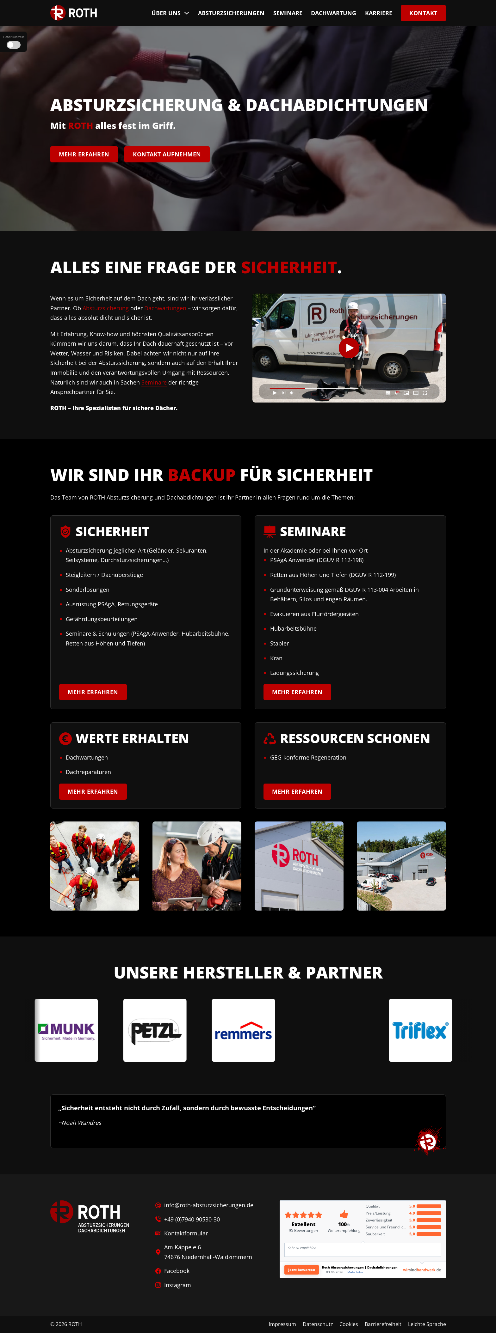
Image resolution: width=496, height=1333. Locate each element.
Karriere (378, 13)
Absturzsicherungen (231, 13)
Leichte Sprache (427, 1324)
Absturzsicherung (106, 308)
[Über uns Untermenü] (186, 13)
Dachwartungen (165, 308)
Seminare (287, 13)
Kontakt (423, 13)
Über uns (166, 13)
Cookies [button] (348, 1324)
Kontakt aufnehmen (167, 154)
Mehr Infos (355, 1272)
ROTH (75, 1324)
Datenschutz (318, 1324)
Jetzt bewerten (301, 1269)
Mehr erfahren (84, 154)
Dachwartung (333, 13)
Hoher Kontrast (13, 37)
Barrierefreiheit (383, 1324)
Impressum (282, 1324)
